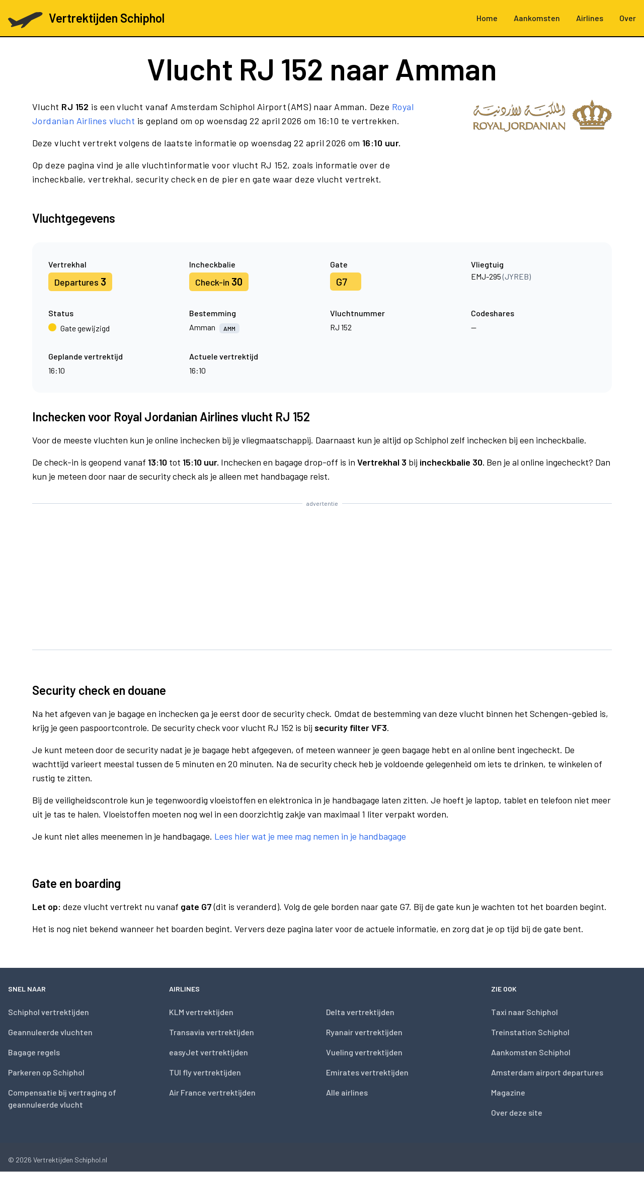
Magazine (508, 1092)
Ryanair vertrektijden (364, 1032)
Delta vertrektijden (360, 1012)
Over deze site (516, 1112)
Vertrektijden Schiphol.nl (70, 1159)
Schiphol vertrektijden (48, 1012)
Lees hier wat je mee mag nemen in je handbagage (310, 836)
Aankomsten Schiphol (531, 1052)
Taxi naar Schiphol (524, 1012)
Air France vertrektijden (212, 1092)
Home (487, 18)
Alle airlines (347, 1092)
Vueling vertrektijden (364, 1052)
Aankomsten (537, 18)
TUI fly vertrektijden (205, 1072)
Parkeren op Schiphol (46, 1072)
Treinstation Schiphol (530, 1032)
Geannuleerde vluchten (50, 1032)
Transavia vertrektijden (211, 1032)
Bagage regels (34, 1052)
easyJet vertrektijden (208, 1052)
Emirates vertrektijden (367, 1072)
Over (627, 18)
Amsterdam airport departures (547, 1072)
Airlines (589, 18)
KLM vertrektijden (201, 1012)
